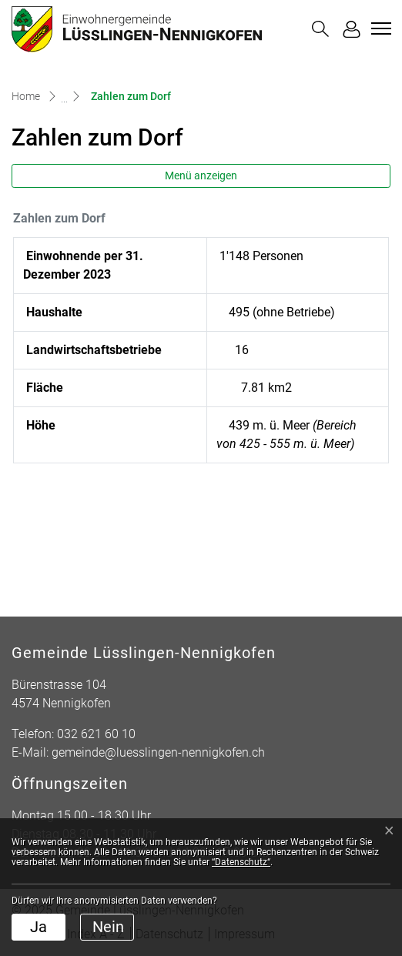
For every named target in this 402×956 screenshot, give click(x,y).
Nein (108, 927)
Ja (38, 927)
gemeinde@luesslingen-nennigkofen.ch (158, 752)
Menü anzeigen (201, 175)
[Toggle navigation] (378, 28)
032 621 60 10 (96, 734)
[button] (320, 29)
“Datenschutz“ (241, 862)
